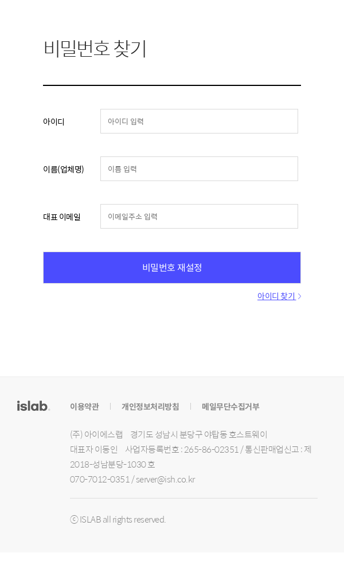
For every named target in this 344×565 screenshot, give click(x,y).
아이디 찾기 (279, 295)
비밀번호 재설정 (172, 267)
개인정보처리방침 (150, 406)
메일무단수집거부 (230, 406)
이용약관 (84, 406)
